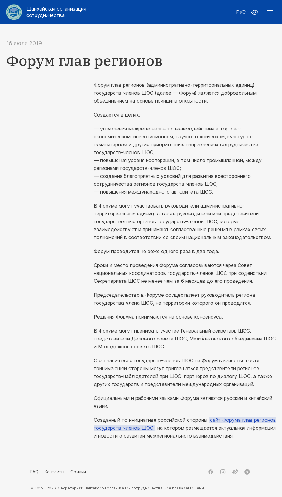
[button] (270, 12)
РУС (241, 12)
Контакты (54, 471)
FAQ (34, 471)
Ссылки (78, 471)
